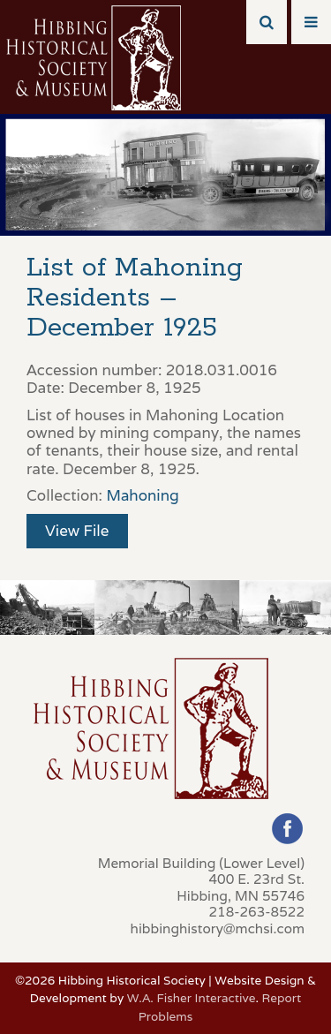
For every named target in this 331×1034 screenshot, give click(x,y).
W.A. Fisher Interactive (191, 998)
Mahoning (142, 495)
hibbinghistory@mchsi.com (218, 928)
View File (77, 530)
